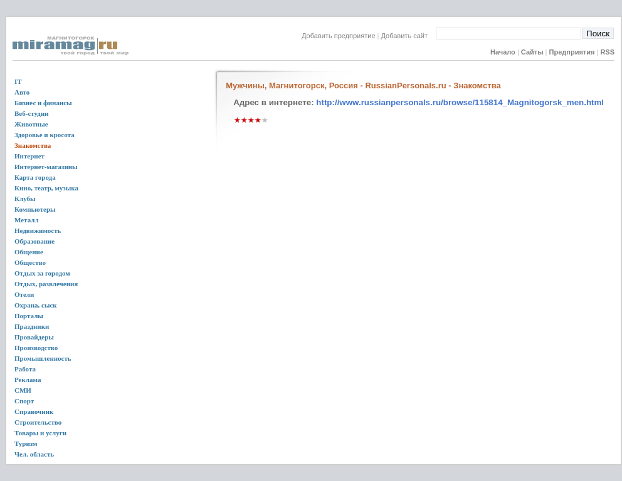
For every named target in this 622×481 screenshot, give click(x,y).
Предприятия (572, 52)
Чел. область (34, 454)
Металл (26, 220)
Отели (24, 294)
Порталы (28, 315)
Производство (36, 347)
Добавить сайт (408, 35)
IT (18, 81)
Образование (34, 241)
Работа (25, 369)
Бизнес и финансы (43, 102)
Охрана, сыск (35, 305)
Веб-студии (31, 113)
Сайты (532, 52)
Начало (502, 52)
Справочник (33, 411)
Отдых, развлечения (46, 283)
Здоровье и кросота (44, 134)
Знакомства (32, 145)
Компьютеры (35, 209)
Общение (28, 252)
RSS (607, 52)
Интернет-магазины (46, 166)
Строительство (37, 422)
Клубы (25, 198)
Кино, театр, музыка (46, 188)
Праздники (31, 326)
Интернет (29, 156)
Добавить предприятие (339, 35)
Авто (21, 92)
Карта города (35, 177)
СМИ (22, 390)
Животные (31, 124)
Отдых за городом (42, 273)
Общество (30, 262)
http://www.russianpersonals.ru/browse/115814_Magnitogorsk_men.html (460, 102)
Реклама (27, 379)
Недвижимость (37, 230)
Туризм (26, 443)
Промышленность (42, 358)
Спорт (24, 401)
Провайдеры (34, 337)
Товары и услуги (40, 433)
